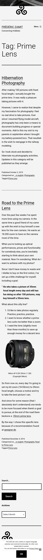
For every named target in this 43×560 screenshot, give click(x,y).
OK (21, 554)
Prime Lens (12, 178)
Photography (29, 175)
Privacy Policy (33, 548)
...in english (19, 175)
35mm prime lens (22, 416)
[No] (40, 549)
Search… (6, 480)
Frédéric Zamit (12, 27)
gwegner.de (10, 429)
